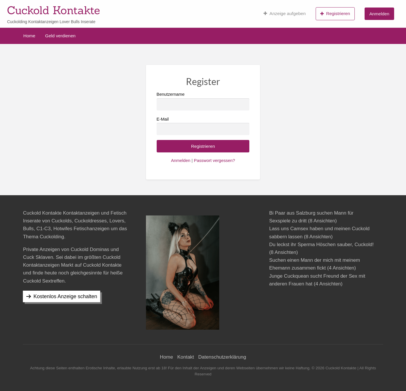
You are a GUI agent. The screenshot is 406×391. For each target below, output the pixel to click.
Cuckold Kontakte (53, 10)
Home (29, 35)
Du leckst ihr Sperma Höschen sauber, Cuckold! (321, 244)
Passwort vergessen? (214, 160)
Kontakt (185, 357)
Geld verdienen (60, 35)
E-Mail (203, 126)
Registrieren (335, 13)
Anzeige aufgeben (285, 13)
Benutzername (203, 101)
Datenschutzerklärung (222, 357)
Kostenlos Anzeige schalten (65, 296)
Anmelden (379, 13)
